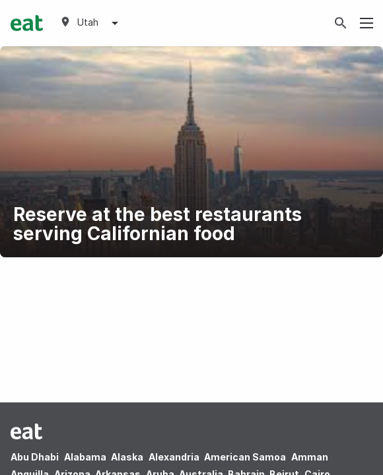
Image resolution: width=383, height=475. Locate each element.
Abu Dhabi (35, 456)
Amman (309, 456)
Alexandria (174, 456)
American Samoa (245, 456)
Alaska (127, 456)
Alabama (85, 456)
